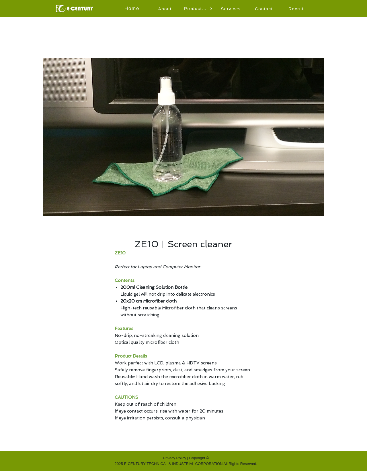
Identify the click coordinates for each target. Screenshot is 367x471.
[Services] (231, 8)
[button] (198, 8)
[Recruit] (297, 8)
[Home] (132, 8)
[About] (165, 8)
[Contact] (264, 8)
